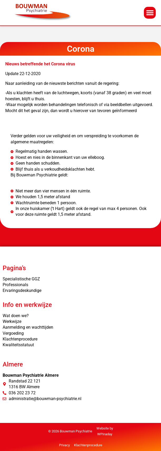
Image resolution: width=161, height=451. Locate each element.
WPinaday (104, 434)
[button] (150, 13)
